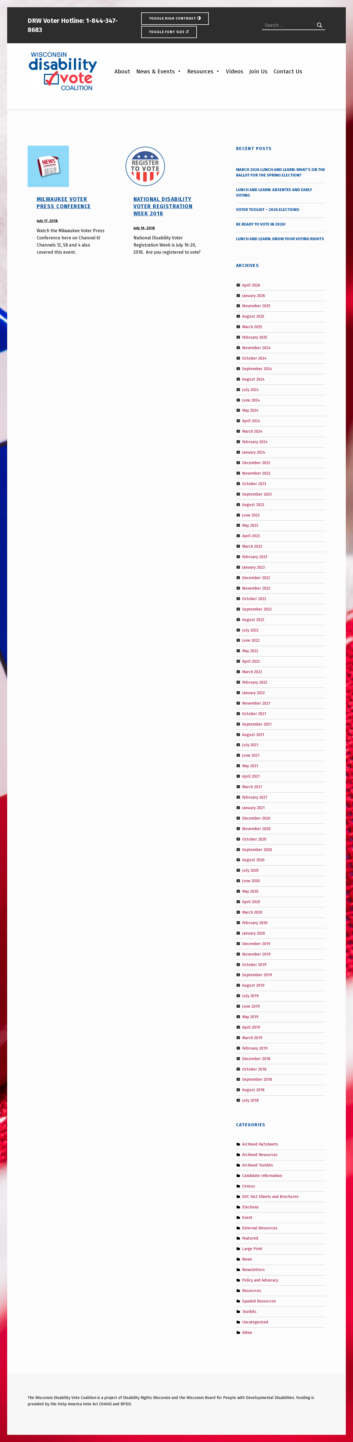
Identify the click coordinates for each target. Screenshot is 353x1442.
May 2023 (250, 525)
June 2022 (251, 640)
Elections (250, 1206)
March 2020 (252, 912)
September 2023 (257, 493)
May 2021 (250, 765)
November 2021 (256, 703)
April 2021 (251, 776)
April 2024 (251, 420)
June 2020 (251, 880)
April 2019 (251, 1027)
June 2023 (251, 514)
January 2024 (253, 452)
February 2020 (255, 922)
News (247, 1259)
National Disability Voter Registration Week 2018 (163, 206)
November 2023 (256, 473)
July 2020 (250, 870)
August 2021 (253, 734)
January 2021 (253, 807)
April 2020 (251, 901)
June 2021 (251, 755)
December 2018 (256, 1058)
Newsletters (253, 1269)
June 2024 (251, 399)
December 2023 (256, 462)
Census (248, 1186)
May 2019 (250, 1016)
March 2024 (252, 431)
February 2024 (255, 441)
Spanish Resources (259, 1301)
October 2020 (254, 838)
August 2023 (253, 504)
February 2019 (255, 1048)
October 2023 (254, 483)
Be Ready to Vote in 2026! (260, 224)
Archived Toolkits (257, 1165)
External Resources (259, 1227)
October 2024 (254, 358)
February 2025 (254, 337)
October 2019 (254, 964)
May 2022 (250, 650)
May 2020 (250, 891)
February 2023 (254, 556)
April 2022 (251, 661)
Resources (200, 71)
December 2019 (256, 943)
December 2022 (256, 577)
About (122, 71)
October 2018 (254, 1068)
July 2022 (250, 629)
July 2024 (250, 389)
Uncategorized (255, 1321)
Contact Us (288, 71)
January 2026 (253, 295)
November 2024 (256, 347)
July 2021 (250, 744)
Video (247, 1332)
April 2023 (251, 535)
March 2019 (252, 1037)
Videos (234, 71)
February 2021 (254, 797)
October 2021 (254, 713)
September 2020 (257, 849)
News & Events (155, 71)
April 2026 (251, 284)
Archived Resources (260, 1154)
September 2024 (257, 368)
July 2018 (250, 1100)
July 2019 (250, 995)
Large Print (252, 1248)
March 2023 (252, 546)
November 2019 (256, 953)
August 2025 (253, 316)
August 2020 (253, 859)
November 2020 (256, 828)
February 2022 (254, 682)
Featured (250, 1238)
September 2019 (257, 974)
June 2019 (251, 1006)
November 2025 (256, 305)
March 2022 (252, 671)
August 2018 (253, 1089)
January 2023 (253, 567)
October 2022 (254, 598)
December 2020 (256, 818)
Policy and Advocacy (260, 1280)
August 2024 (253, 379)
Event (247, 1217)
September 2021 (257, 723)
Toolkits (249, 1311)
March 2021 (252, 786)
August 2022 (253, 619)
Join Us (258, 71)
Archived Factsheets (260, 1144)
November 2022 (256, 588)
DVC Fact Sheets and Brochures (270, 1196)
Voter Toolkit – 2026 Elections (267, 209)
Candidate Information (262, 1175)
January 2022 (253, 692)
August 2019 (253, 985)
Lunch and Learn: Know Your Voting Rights (280, 238)
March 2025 (252, 326)
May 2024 (250, 410)
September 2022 (257, 608)
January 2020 (253, 933)
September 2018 (257, 1079)
